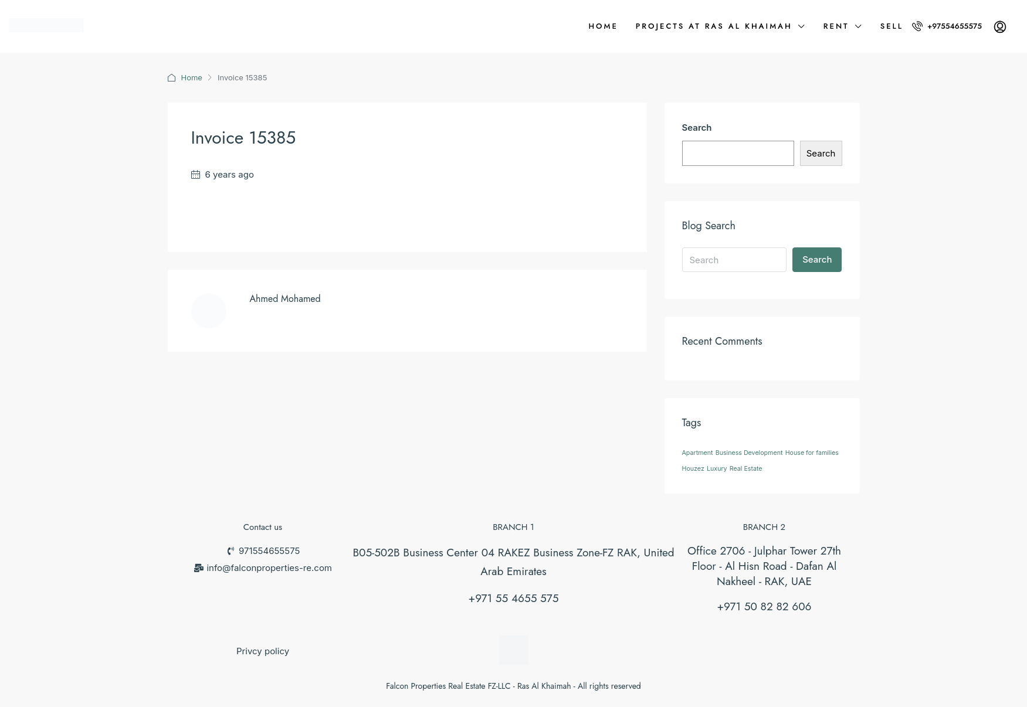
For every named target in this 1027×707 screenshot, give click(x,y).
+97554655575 (947, 26)
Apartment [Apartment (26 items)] (697, 453)
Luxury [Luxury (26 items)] (717, 469)
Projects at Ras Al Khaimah (714, 26)
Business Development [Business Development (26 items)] (749, 453)
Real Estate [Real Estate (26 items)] (746, 469)
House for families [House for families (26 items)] (812, 453)
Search (697, 127)
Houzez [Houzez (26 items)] (693, 469)
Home (603, 26)
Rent (836, 26)
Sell (891, 26)
